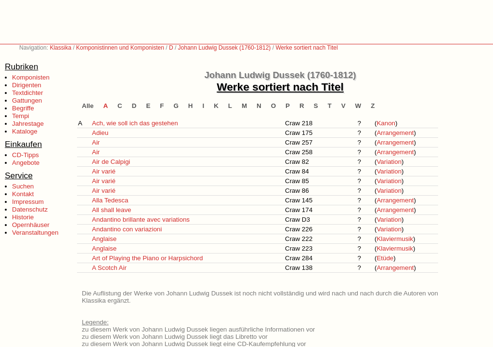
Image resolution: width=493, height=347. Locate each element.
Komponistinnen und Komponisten (120, 47)
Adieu (100, 132)
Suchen (23, 186)
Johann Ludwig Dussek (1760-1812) (224, 47)
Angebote (25, 162)
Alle (87, 105)
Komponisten (31, 77)
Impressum (28, 201)
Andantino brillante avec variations (141, 219)
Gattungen (27, 100)
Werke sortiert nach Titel (306, 47)
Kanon (385, 123)
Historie (23, 217)
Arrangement (395, 132)
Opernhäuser (31, 224)
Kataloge (25, 131)
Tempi (20, 116)
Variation (389, 161)
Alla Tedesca (110, 200)
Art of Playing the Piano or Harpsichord (147, 258)
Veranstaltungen (35, 232)
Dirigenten (26, 85)
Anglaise (104, 238)
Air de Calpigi (111, 161)
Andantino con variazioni (127, 229)
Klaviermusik (394, 238)
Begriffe (23, 108)
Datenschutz (30, 209)
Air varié (104, 171)
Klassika (60, 47)
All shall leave (111, 210)
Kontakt (23, 194)
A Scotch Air (109, 267)
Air (96, 142)
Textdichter (27, 92)
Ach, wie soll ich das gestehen (135, 123)
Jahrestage (28, 123)
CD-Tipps (25, 155)
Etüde (384, 258)
